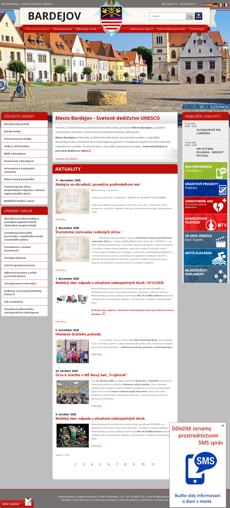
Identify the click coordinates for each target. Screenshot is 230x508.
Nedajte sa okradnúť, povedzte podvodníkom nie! (97, 184)
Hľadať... (190, 16)
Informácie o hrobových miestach (19, 170)
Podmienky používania (104, 500)
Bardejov (54, 16)
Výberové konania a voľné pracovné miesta (20, 274)
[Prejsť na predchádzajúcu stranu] (68, 464)
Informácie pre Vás (171, 29)
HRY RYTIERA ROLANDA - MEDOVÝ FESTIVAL (209, 152)
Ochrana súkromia (129, 500)
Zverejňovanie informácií (20, 283)
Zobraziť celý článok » (66, 158)
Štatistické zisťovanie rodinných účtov (88, 232)
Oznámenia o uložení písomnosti (17, 248)
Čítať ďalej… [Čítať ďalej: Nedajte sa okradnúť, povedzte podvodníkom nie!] (61, 219)
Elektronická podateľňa (19, 179)
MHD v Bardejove (15, 153)
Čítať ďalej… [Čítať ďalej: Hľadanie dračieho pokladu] (97, 354)
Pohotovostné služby (17, 138)
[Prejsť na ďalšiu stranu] (161, 464)
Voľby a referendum (16, 146)
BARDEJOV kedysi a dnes (19, 201)
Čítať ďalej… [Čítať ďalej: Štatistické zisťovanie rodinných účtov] (61, 270)
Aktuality (169, 4)
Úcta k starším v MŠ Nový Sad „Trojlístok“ (91, 375)
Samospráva (62, 29)
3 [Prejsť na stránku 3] (83, 464)
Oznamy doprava (15, 258)
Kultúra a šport (141, 29)
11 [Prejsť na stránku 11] (153, 464)
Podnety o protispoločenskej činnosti (22, 292)
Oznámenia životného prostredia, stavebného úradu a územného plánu (23, 236)
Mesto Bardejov (37, 29)
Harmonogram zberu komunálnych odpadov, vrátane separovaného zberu (24, 190)
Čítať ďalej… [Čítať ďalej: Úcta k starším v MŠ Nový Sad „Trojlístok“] (97, 406)
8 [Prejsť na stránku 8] (125, 464)
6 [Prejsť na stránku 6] (108, 464)
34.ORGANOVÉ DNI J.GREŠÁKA (208, 131)
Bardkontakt (12, 131)
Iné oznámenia (13, 301)
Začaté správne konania (19, 265)
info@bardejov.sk (162, 496)
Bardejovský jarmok (16, 124)
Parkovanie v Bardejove (19, 161)
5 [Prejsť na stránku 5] (100, 464)
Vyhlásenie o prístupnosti (155, 500)
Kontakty (188, 4)
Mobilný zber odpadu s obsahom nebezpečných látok (100, 418)
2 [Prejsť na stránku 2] (75, 464)
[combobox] (168, 16)
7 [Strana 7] (117, 464)
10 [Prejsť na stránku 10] (143, 464)
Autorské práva (81, 500)
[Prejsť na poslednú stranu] (168, 464)
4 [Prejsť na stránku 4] (92, 464)
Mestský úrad (86, 29)
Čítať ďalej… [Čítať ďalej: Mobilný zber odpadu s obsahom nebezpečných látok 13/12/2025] (61, 321)
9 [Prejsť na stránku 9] (134, 464)
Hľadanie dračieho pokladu (78, 334)
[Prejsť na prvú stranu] (61, 464)
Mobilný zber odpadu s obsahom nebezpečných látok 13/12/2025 (109, 282)
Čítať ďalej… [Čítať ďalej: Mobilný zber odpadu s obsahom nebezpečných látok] (97, 445)
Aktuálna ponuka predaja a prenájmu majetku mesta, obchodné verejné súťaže (21, 222)
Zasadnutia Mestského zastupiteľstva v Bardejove (21, 310)
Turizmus (196, 29)
